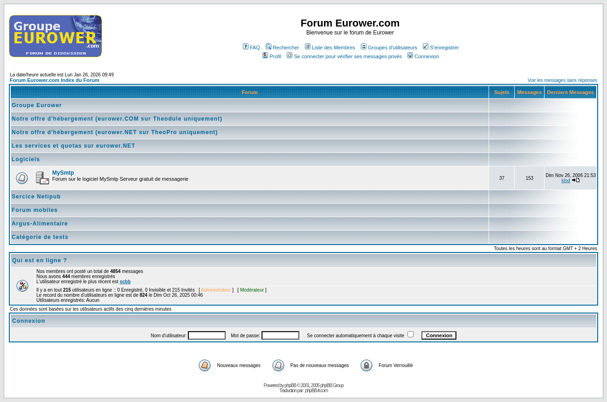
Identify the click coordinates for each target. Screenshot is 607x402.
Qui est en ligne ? (39, 260)
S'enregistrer (441, 47)
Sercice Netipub (36, 196)
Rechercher (282, 47)
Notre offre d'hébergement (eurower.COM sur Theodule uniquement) (117, 119)
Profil (271, 56)
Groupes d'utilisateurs (389, 47)
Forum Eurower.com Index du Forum (54, 80)
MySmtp (63, 173)
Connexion (423, 56)
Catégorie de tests (40, 237)
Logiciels (26, 159)
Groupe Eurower (37, 105)
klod (566, 180)
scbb (125, 281)
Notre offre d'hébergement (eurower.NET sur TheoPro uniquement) (115, 132)
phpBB (290, 385)
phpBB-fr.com (316, 390)
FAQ (251, 47)
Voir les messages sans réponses (562, 80)
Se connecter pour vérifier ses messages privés (344, 56)
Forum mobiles (35, 210)
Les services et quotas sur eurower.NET (73, 146)
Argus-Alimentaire (40, 223)
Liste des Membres (330, 47)
